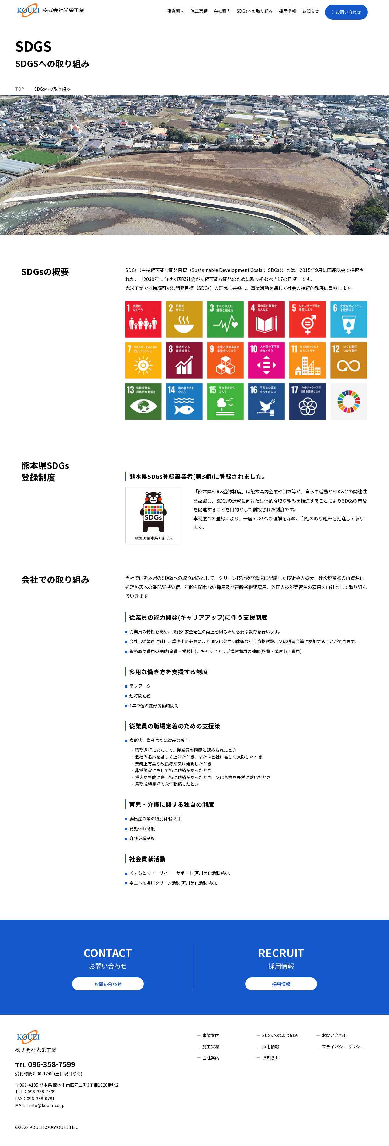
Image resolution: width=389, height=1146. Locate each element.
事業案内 (175, 11)
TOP (19, 89)
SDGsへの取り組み (255, 11)
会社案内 (222, 11)
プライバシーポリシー (343, 1046)
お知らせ (310, 11)
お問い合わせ (348, 12)
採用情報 (287, 11)
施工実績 (199, 11)
